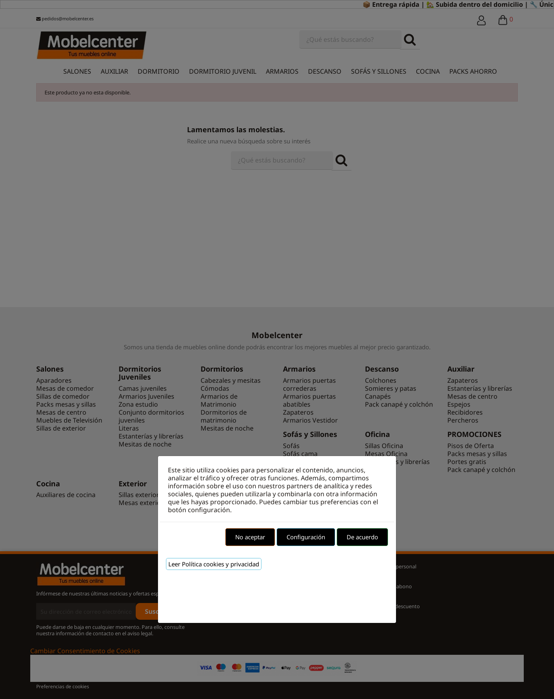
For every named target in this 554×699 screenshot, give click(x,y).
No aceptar (250, 537)
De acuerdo (362, 537)
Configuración (306, 537)
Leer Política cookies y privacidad (213, 564)
